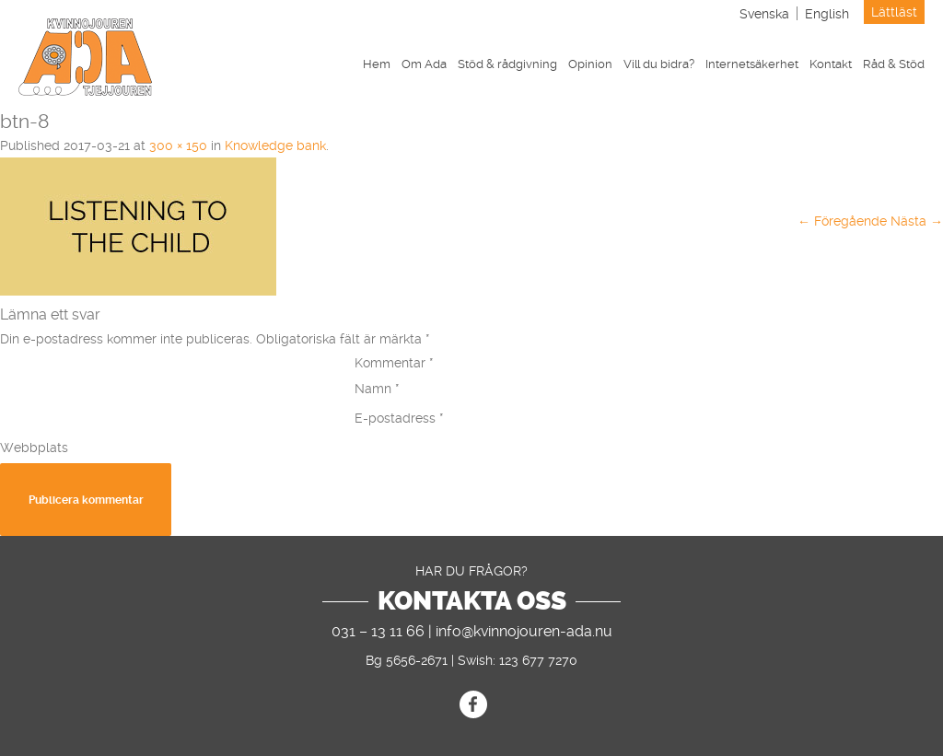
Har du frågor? (471, 571)
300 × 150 (178, 145)
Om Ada (424, 64)
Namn (377, 388)
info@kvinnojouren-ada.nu (524, 631)
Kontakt (830, 64)
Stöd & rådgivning (507, 64)
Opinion (590, 64)
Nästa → (917, 221)
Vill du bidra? (658, 64)
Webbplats (34, 447)
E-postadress (399, 418)
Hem (376, 64)
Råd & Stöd (894, 64)
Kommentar (394, 362)
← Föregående (842, 221)
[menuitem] (764, 13)
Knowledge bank (275, 145)
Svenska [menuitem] (764, 13)
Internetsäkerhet (751, 64)
